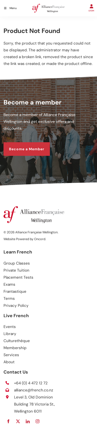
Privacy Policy (16, 305)
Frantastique (15, 291)
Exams (9, 284)
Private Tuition (16, 270)
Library (10, 333)
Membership (15, 347)
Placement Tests (18, 277)
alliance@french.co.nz (33, 390)
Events (10, 326)
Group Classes (17, 263)
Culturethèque (17, 340)
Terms (9, 298)
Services (11, 354)
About (9, 361)
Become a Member (21, 145)
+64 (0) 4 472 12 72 (31, 383)
